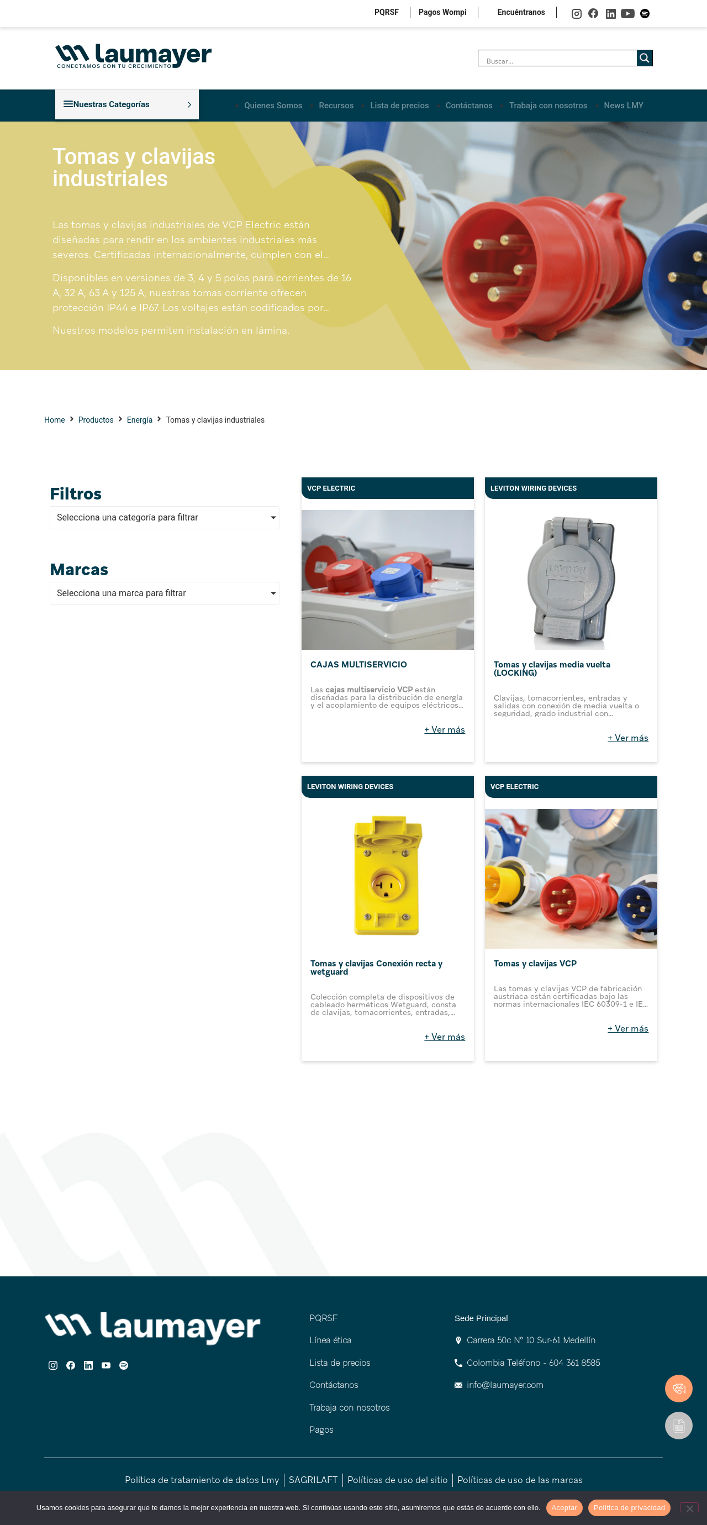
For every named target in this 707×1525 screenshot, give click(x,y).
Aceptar (565, 1507)
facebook (593, 13)
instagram (576, 13)
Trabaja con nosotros (549, 104)
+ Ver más (444, 727)
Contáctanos (469, 104)
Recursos (337, 104)
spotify (645, 13)
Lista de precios (400, 104)
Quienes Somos (275, 104)
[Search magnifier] (644, 58)
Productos (96, 417)
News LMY (623, 104)
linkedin (611, 13)
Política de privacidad (629, 1507)
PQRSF (386, 12)
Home (54, 417)
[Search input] (560, 60)
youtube (628, 13)
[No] (689, 1507)
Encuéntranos (521, 12)
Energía (140, 417)
